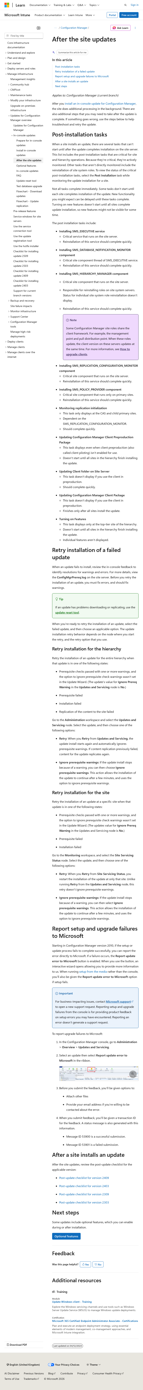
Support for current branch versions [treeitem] (24, 293)
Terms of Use (11, 1379)
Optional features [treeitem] (26, 165)
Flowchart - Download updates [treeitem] (29, 194)
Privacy (81, 1373)
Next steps (61, 86)
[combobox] (23, 36)
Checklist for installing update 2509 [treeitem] (25, 253)
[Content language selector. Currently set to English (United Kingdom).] (23, 1365)
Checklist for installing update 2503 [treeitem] (25, 263)
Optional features (66, 1236)
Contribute (67, 1373)
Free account (129, 15)
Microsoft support (118, 1001)
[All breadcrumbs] (55, 28)
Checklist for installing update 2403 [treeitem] (25, 283)
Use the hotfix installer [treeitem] (26, 246)
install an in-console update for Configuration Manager (100, 103)
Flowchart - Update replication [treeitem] (27, 203)
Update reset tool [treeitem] (26, 180)
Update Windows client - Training (72, 1301)
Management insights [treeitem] (22, 79)
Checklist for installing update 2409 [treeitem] (25, 273)
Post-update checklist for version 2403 (84, 1186)
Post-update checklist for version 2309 (84, 1194)
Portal (112, 15)
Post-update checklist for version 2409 (84, 1178)
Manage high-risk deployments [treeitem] (20, 334)
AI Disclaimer (11, 1373)
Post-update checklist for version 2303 (84, 1202)
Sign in (135, 5)
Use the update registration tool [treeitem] (22, 238)
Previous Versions (34, 1373)
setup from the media (93, 971)
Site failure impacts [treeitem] (21, 306)
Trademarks (30, 1379)
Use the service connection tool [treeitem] (22, 228)
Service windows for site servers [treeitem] (27, 219)
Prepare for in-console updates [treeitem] (29, 143)
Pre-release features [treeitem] (24, 211)
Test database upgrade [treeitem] (29, 186)
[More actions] (135, 28)
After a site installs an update (71, 81)
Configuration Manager (74, 27)
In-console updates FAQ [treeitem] (27, 173)
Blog (50, 1373)
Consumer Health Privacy (107, 1373)
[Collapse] (38, 28)
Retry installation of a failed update (75, 71)
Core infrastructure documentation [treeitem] (18, 45)
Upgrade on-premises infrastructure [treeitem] (22, 108)
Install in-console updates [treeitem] (26, 153)
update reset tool (67, 612)
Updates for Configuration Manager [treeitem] (28, 128)
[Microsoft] (6, 5)
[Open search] (125, 5)
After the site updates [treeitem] (28, 160)
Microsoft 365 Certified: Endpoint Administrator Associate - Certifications (95, 1321)
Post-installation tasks (67, 66)
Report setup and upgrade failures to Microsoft (82, 76)
